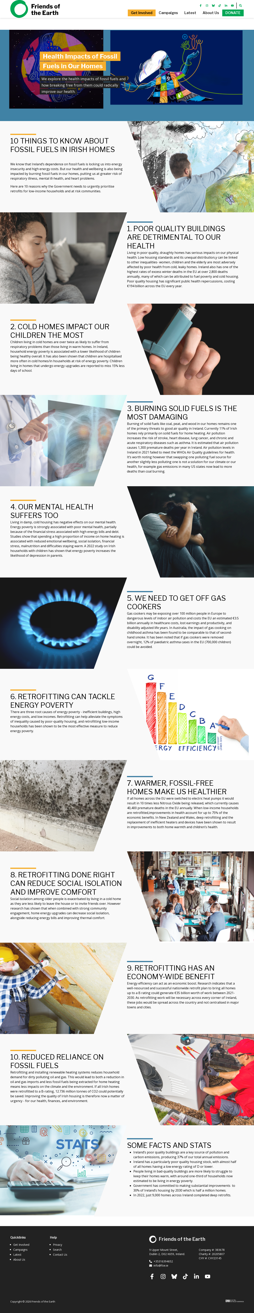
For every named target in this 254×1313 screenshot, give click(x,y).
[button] (128, 18)
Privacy (57, 1245)
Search (57, 1249)
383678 (220, 1250)
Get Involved (21, 1245)
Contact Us (60, 1254)
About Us (19, 1259)
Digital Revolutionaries (235, 1301)
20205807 (218, 1254)
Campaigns (20, 1249)
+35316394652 (161, 1261)
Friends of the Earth (35, 15)
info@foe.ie (158, 1265)
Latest (17, 1254)
